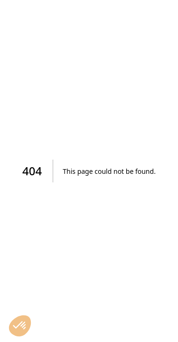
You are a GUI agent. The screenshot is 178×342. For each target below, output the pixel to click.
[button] (20, 325)
